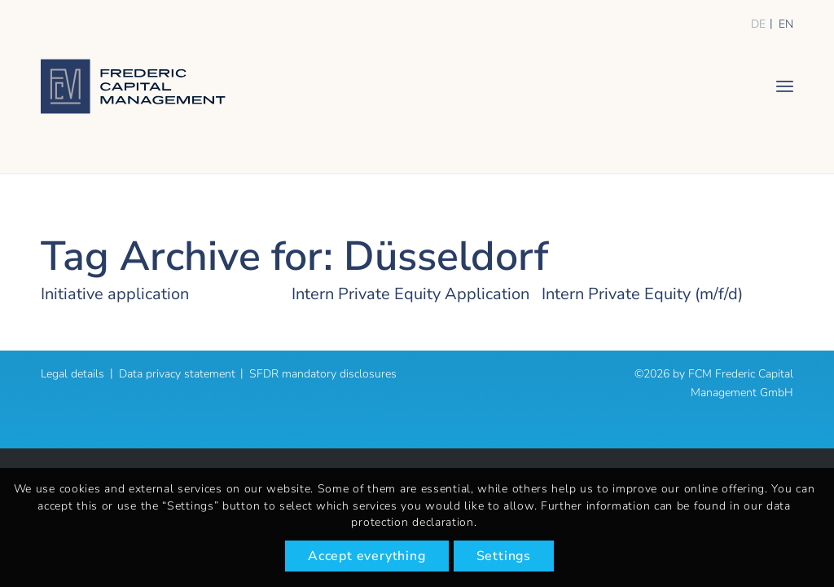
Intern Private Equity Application (410, 294)
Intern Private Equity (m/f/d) (642, 294)
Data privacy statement (177, 374)
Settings (503, 556)
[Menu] (784, 85)
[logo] (133, 86)
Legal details (72, 374)
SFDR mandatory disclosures (323, 374)
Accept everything (367, 556)
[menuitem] (784, 85)
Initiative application (115, 294)
